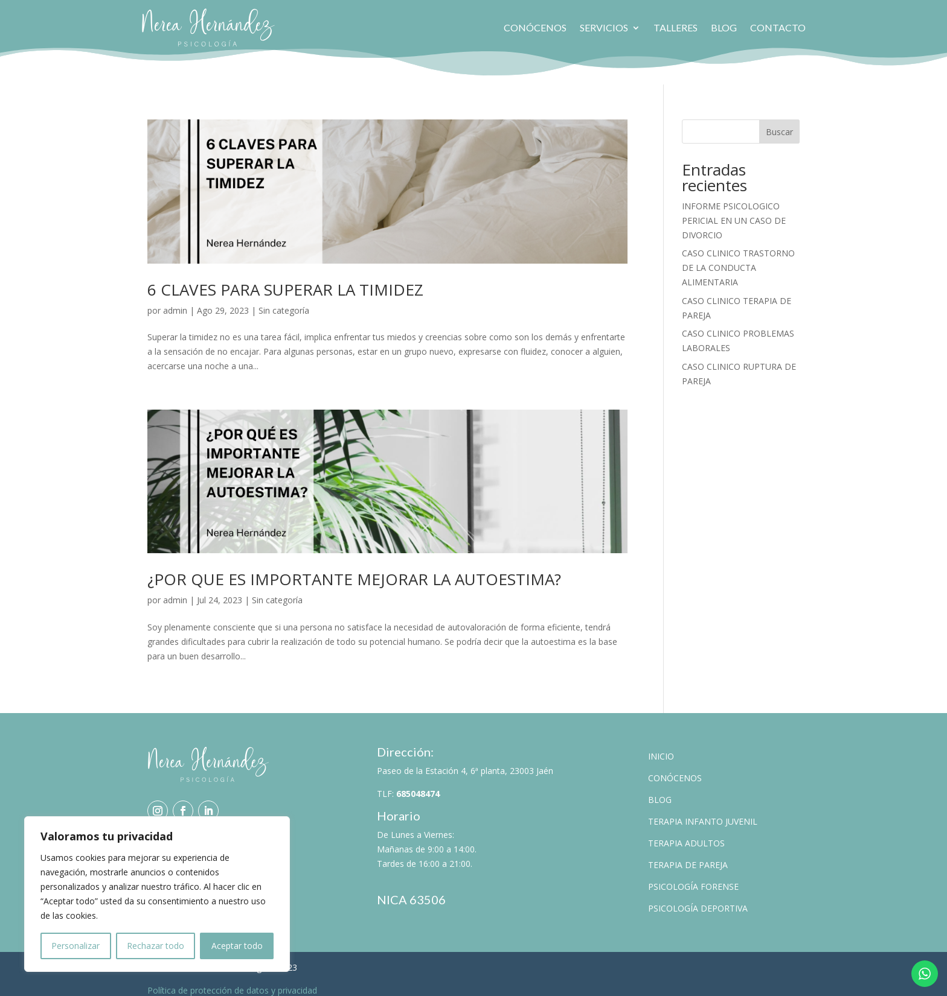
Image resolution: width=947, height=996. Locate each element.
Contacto (778, 27)
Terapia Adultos (686, 834)
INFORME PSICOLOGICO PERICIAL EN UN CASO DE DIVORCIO (734, 211)
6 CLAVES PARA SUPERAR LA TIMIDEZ (285, 280)
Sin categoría (283, 301)
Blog (724, 27)
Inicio (661, 747)
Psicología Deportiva (698, 900)
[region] (157, 894)
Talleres (675, 27)
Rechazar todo (155, 945)
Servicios (604, 27)
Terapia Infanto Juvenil (702, 813)
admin (175, 301)
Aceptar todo (237, 945)
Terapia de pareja (688, 856)
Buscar (779, 122)
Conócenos (535, 27)
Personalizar (75, 945)
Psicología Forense (693, 878)
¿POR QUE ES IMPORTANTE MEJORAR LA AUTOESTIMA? (354, 571)
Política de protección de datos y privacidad (232, 982)
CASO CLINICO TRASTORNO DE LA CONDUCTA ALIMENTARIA (738, 259)
